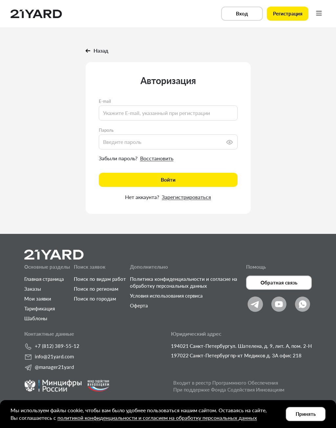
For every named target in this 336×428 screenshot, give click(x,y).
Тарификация (39, 308)
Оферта (139, 305)
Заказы (32, 289)
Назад (97, 50)
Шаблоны (35, 318)
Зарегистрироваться (186, 197)
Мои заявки (37, 299)
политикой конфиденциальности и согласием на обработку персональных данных (157, 418)
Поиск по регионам (96, 289)
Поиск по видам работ (100, 279)
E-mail (105, 101)
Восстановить (157, 158)
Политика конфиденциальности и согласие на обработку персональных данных (183, 282)
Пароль (106, 130)
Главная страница (44, 279)
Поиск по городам (95, 299)
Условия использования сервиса (166, 296)
